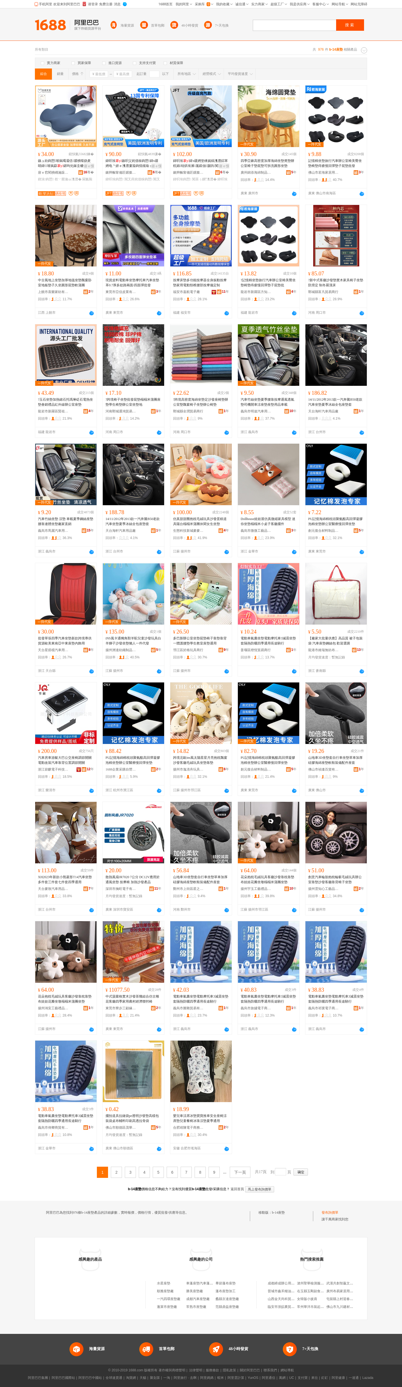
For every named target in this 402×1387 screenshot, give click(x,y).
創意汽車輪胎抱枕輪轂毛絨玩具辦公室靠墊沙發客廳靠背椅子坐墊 (335, 879)
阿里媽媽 (207, 1378)
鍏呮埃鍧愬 (114, 179)
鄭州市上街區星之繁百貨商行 (188, 889)
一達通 (354, 1378)
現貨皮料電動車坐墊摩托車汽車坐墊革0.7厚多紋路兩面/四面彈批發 (132, 282)
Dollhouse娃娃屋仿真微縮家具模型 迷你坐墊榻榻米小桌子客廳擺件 (268, 521)
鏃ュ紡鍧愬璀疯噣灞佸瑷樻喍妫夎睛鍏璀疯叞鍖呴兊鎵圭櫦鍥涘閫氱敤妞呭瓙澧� (65, 163)
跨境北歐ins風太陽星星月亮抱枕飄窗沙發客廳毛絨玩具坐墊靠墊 (200, 760)
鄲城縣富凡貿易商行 (323, 292)
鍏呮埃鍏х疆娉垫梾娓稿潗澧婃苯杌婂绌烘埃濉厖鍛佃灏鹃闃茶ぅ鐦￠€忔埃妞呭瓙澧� (200, 163)
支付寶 (303, 1378)
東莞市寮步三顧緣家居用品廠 (121, 1008)
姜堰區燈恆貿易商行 (256, 650)
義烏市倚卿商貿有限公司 (53, 1128)
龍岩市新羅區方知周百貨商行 (256, 292)
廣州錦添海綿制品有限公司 (256, 172)
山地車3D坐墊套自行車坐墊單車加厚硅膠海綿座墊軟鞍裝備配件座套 (335, 760)
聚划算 (155, 1378)
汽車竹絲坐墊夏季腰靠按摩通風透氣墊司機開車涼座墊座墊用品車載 (267, 402)
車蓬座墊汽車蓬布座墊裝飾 (206, 1283)
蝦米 (220, 1378)
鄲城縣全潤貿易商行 (188, 411)
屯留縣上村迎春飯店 (341, 1299)
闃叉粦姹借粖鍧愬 (138, 179)
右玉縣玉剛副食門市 (312, 1291)
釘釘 (324, 1378)
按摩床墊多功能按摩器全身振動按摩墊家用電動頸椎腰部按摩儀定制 (200, 282)
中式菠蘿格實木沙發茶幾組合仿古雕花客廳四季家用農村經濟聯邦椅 (132, 998)
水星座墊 (163, 1283)
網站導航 (287, 1370)
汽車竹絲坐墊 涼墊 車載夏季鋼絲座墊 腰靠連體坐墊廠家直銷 (65, 521)
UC (291, 1378)
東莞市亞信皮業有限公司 (121, 292)
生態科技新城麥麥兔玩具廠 (188, 531)
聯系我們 (270, 1370)
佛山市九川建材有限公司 (344, 1307)
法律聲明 (195, 1370)
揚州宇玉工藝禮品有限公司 (256, 889)
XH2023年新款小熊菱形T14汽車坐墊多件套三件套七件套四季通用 (65, 879)
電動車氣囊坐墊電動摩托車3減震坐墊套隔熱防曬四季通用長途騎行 (268, 640)
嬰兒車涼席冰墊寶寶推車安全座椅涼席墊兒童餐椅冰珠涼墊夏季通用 (200, 1118)
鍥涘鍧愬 (46, 179)
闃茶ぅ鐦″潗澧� (204, 179)
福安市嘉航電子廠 (186, 292)
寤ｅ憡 (89, 166)
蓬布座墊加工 (226, 1291)
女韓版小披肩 (307, 1299)
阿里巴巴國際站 (63, 1378)
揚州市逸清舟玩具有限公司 (188, 769)
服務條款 (212, 1370)
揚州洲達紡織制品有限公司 (121, 650)
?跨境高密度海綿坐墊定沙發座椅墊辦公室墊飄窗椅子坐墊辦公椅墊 (200, 402)
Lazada (367, 1378)
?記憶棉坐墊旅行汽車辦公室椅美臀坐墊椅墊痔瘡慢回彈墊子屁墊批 (268, 282)
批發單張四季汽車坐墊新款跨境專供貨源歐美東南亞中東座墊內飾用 (65, 640)
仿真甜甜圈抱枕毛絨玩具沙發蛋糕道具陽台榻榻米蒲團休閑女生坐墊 (200, 521)
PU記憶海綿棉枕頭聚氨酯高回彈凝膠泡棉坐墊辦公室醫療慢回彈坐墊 (335, 521)
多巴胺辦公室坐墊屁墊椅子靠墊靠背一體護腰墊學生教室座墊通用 (200, 640)
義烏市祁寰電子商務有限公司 (323, 1008)
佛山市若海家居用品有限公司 (323, 172)
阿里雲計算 (236, 1378)
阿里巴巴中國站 (90, 1378)
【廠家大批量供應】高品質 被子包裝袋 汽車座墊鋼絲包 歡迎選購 (335, 640)
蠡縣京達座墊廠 (227, 1299)
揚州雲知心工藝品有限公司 (323, 889)
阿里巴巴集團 (38, 1378)
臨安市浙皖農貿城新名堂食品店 (291, 1307)
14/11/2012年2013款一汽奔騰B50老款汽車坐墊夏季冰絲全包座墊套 (335, 402)
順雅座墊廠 (165, 1291)
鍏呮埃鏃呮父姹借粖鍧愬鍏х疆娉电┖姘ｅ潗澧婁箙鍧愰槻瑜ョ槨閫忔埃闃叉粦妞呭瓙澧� (132, 163)
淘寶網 (131, 1378)
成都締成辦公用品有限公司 (288, 1283)
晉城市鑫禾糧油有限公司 (286, 1291)
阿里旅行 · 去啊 (185, 1378)
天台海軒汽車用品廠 (323, 411)
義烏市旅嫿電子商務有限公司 (256, 1008)
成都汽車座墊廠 (198, 1299)
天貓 (143, 1378)
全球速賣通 (114, 1378)
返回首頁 (237, 1189)
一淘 (166, 1378)
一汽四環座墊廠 (168, 1299)
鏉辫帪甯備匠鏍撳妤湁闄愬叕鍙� (121, 172)
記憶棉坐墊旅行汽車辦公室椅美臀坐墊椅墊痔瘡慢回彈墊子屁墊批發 (335, 163)
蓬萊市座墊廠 (167, 1307)
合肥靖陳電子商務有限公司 (188, 1128)
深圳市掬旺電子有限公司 (121, 889)
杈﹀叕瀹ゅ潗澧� (68, 179)
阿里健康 (338, 1378)
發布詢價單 (330, 1212)
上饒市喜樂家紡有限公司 (53, 292)
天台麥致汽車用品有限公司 (53, 889)
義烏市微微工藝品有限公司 (256, 531)
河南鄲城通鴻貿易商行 (121, 411)
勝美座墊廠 (194, 1291)
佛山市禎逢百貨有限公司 (323, 769)
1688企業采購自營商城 (121, 769)
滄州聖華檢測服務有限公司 (317, 1283)
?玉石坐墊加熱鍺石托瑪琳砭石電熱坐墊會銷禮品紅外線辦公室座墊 (65, 402)
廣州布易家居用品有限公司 (346, 1291)
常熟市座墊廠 (196, 1307)
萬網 (282, 1378)
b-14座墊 (278, 1212)
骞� (88, 172)
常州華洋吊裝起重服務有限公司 (320, 1307)
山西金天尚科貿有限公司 (286, 1299)
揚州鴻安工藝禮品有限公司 (53, 1008)
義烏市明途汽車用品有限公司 (256, 411)
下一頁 (240, 1172)
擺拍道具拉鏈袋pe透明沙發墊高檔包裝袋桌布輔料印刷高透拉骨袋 (132, 1118)
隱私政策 (229, 1370)
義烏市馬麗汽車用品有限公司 (53, 531)
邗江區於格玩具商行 (188, 650)
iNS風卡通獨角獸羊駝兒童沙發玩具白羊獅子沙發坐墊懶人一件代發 (133, 640)
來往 (314, 1378)
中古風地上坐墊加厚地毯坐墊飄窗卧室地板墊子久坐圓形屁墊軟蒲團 (65, 282)
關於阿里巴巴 (250, 1370)
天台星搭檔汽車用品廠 (53, 650)
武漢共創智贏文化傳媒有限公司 (349, 1283)
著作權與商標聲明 (172, 1370)
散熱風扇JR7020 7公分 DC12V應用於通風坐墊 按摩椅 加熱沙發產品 (133, 879)
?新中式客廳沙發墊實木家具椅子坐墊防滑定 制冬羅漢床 (335, 282)
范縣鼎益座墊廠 (227, 1307)
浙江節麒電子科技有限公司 (53, 769)
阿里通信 (268, 1378)
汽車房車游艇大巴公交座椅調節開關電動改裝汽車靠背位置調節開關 (65, 760)
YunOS (253, 1378)
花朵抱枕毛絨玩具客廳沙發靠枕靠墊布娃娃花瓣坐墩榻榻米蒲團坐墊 (267, 879)
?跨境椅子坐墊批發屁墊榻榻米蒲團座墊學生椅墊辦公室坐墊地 (133, 402)
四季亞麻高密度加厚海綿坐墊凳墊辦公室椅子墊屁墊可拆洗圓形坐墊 (267, 163)
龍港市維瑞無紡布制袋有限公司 (323, 650)
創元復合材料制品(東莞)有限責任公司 (323, 531)
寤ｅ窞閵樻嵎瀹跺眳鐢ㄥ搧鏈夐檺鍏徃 (53, 172)
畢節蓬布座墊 (226, 1283)
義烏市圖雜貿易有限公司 (188, 1008)
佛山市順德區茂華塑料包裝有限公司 (121, 1128)
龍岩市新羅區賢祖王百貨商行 (53, 411)
